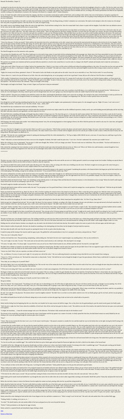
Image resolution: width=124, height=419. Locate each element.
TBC (2, 411)
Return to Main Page (6, 414)
